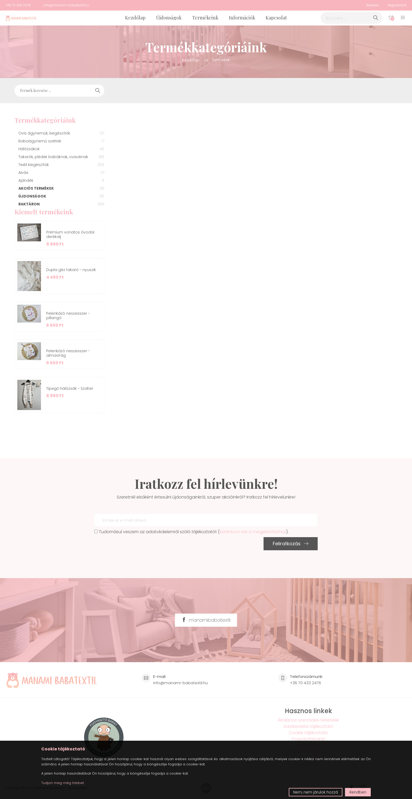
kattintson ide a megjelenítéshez (253, 532)
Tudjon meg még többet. (62, 782)
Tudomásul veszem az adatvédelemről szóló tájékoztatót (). (191, 532)
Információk (242, 17)
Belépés (372, 5)
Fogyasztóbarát (308, 739)
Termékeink (205, 17)
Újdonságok (169, 17)
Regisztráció (397, 5)
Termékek (221, 60)
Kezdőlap (135, 17)
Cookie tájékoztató (308, 733)
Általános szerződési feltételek (308, 720)
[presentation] (134, 547)
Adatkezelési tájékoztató (308, 726)
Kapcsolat (276, 17)
